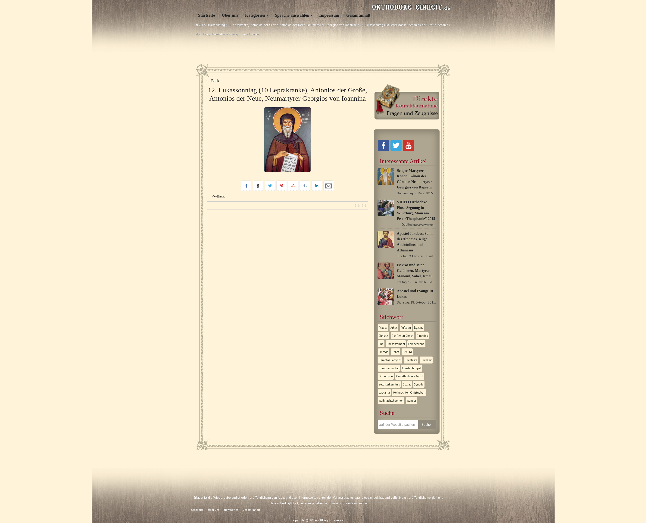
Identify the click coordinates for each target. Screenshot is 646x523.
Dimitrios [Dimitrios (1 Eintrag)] (422, 336)
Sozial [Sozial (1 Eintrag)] (407, 384)
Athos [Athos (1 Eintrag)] (393, 327)
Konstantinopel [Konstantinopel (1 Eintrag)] (411, 368)
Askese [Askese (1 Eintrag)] (383, 327)
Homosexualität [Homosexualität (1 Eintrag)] (389, 368)
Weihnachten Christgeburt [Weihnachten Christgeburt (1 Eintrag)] (409, 392)
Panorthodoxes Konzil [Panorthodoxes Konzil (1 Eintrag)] (409, 376)
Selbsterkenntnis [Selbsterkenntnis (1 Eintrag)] (389, 384)
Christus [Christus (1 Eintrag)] (383, 336)
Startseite (206, 15)
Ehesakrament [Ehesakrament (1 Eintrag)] (396, 344)
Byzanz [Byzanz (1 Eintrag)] (418, 327)
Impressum (329, 15)
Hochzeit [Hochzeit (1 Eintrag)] (426, 360)
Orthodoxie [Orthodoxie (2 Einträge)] (386, 376)
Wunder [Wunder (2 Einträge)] (411, 400)
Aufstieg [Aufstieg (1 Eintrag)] (406, 327)
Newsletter (231, 509)
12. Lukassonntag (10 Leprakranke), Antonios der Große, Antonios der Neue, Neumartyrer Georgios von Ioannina (279, 25)
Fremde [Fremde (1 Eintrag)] (383, 352)
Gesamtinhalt (358, 15)
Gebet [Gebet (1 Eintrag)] (395, 352)
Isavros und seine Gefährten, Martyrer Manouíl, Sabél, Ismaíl (415, 270)
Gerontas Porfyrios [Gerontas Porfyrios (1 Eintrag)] (390, 360)
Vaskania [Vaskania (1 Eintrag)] (384, 392)
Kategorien (255, 15)
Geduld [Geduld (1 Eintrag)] (407, 352)
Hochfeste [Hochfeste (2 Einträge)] (411, 360)
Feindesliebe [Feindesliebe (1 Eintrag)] (416, 344)
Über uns (230, 15)
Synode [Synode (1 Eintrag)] (419, 384)
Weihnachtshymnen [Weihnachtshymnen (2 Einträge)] (391, 400)
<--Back (212, 80)
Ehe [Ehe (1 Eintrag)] (381, 344)
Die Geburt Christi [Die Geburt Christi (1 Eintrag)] (402, 336)
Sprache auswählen (292, 15)
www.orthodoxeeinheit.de (349, 503)
